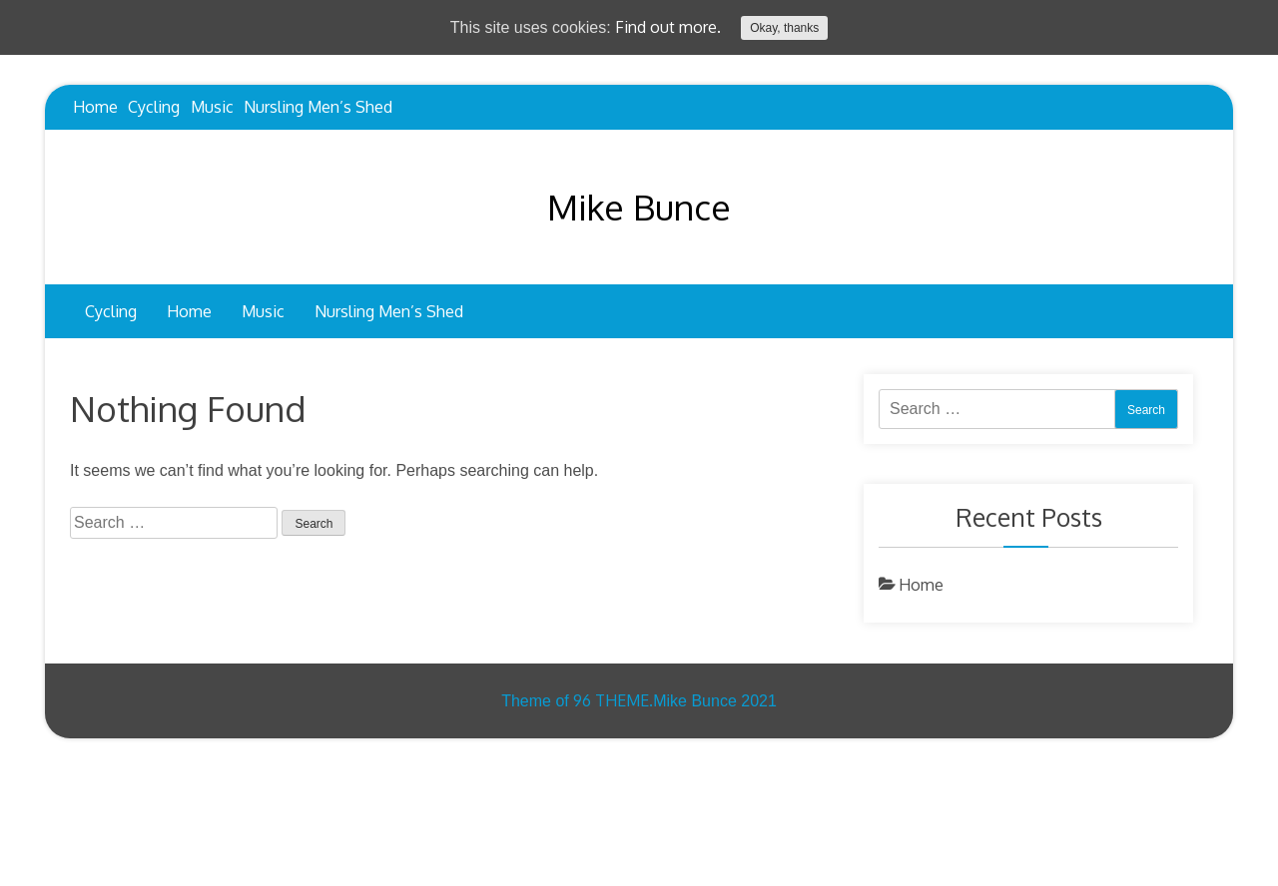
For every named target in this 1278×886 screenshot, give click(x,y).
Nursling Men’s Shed (318, 107)
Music (212, 107)
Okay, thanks (784, 28)
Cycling (154, 107)
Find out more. (668, 27)
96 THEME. (613, 700)
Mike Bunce (639, 206)
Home (95, 107)
